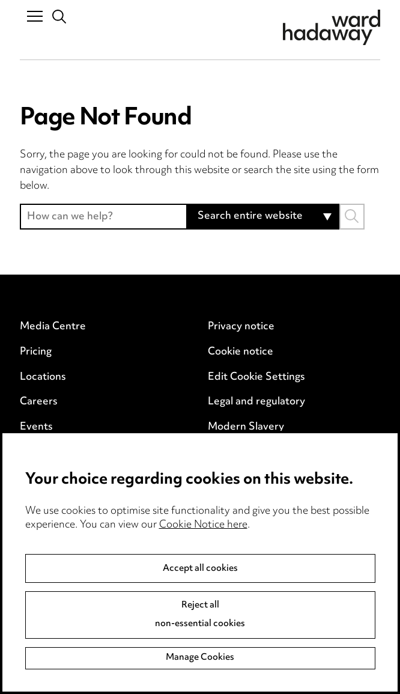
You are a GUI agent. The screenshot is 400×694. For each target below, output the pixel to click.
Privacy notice (241, 327)
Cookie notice (240, 352)
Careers (39, 402)
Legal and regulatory (256, 402)
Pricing (36, 352)
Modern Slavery (246, 427)
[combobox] (263, 217)
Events (36, 427)
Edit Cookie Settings (256, 377)
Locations (43, 377)
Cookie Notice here (203, 525)
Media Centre (53, 327)
